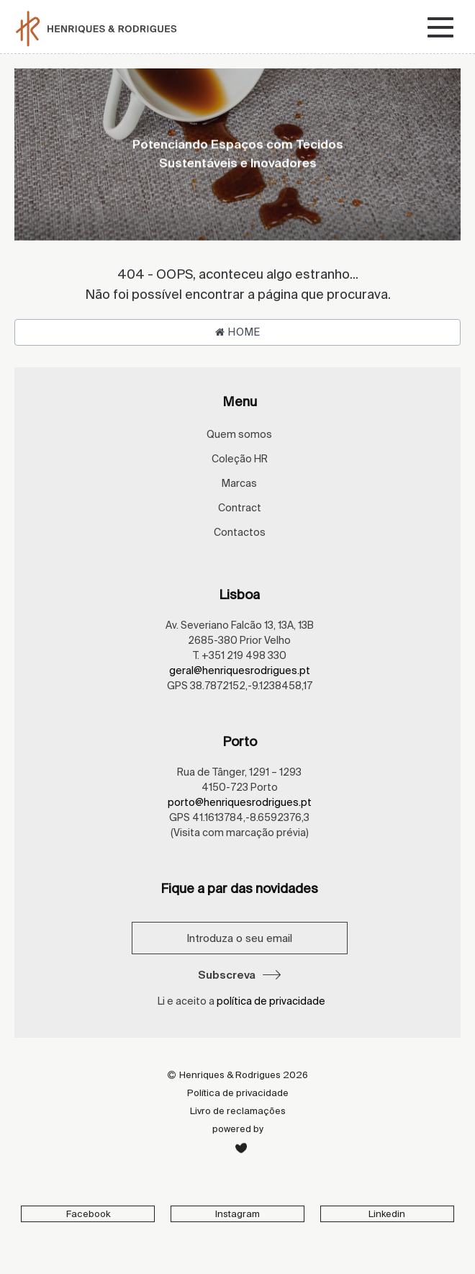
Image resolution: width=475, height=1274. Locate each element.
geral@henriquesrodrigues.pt (239, 670)
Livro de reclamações (238, 1110)
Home (238, 332)
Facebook (88, 1213)
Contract (239, 507)
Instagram (237, 1213)
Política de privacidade (238, 1092)
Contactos (240, 532)
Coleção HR (240, 459)
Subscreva (239, 975)
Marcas (239, 483)
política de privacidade (271, 1001)
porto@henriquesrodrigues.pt (240, 802)
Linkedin (386, 1213)
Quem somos (239, 434)
